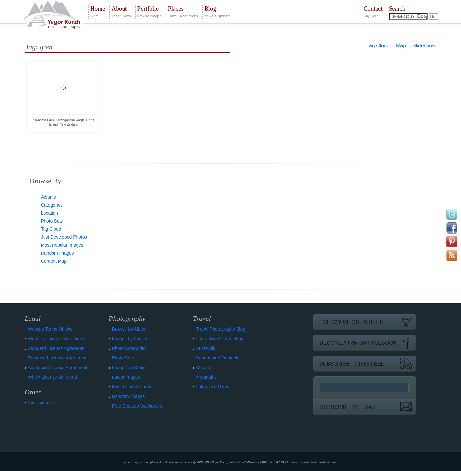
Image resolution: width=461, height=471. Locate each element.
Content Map (54, 261)
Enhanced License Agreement (58, 357)
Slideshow (424, 45)
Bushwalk (205, 348)
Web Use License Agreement (57, 338)
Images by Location (131, 338)
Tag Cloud (378, 45)
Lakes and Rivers (213, 386)
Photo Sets (52, 221)
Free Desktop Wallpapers (137, 406)
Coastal (203, 367)
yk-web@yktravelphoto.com (319, 462)
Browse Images (149, 11)
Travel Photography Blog (220, 329)
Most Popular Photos (133, 386)
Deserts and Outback (217, 357)
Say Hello (373, 11)
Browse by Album (129, 329)
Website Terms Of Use (50, 329)
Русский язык (41, 402)
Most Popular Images (62, 245)
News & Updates (217, 11)
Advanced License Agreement (57, 367)
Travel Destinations (183, 11)
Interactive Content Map (220, 338)
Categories (52, 205)
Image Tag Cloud (129, 367)
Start (97, 11)
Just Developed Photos (64, 237)
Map (401, 45)
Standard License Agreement (57, 348)
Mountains (206, 377)
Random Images (57, 253)
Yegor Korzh (121, 11)
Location (49, 213)
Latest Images (126, 377)
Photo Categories (129, 348)
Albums (48, 197)
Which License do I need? (53, 377)
